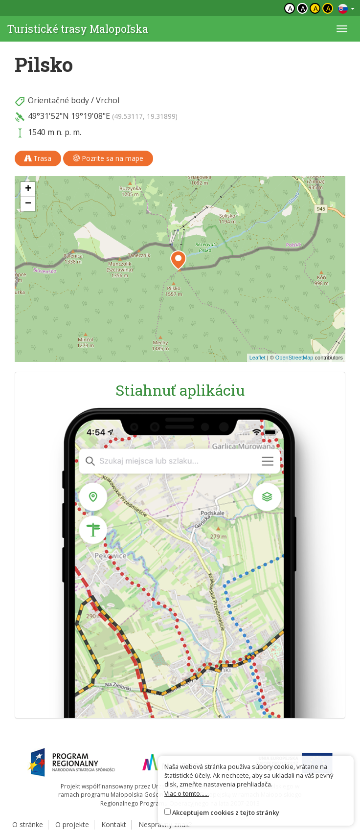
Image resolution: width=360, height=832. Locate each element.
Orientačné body (58, 100)
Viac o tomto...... (186, 793)
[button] (178, 260)
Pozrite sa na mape (108, 158)
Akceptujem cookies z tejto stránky (225, 812)
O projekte (72, 824)
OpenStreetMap (294, 357)
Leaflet (257, 357)
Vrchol (107, 100)
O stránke (27, 824)
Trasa (37, 158)
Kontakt (113, 824)
